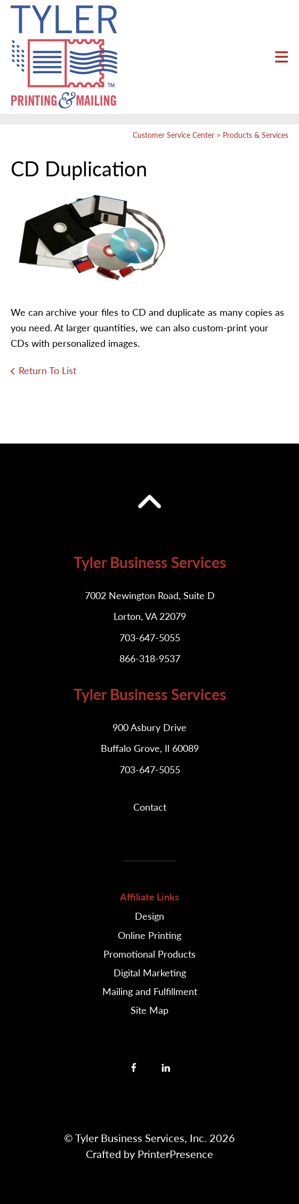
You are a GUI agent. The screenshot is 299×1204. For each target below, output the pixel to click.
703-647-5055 (149, 637)
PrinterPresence (175, 1153)
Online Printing (149, 935)
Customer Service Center (173, 134)
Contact (149, 807)
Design (149, 916)
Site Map (149, 1010)
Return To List (47, 370)
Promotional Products (149, 954)
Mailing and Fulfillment (149, 991)
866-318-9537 (149, 658)
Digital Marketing (150, 972)
